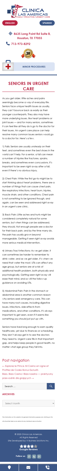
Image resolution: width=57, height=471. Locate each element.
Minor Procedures (33, 66)
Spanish (47, 23)
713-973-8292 (20, 44)
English (10, 23)
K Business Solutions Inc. (38, 440)
